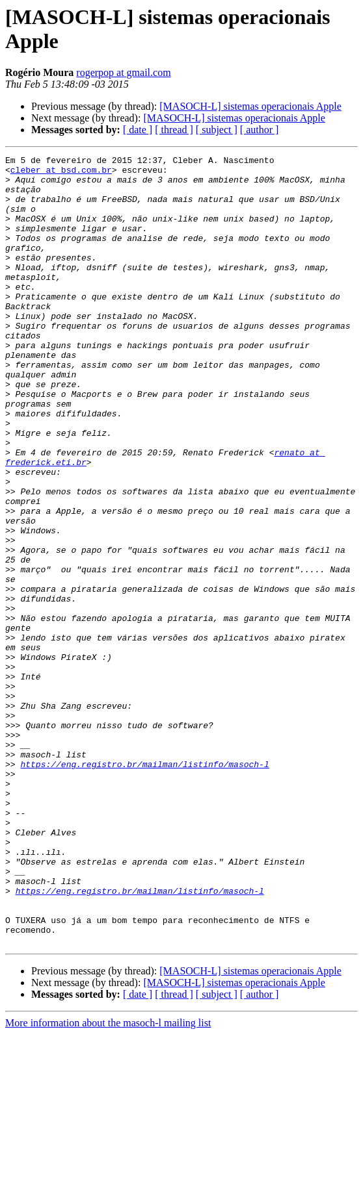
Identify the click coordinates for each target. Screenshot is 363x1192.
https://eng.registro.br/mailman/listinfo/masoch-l (144, 887)
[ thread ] (174, 129)
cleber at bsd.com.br (61, 173)
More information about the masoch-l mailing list (108, 1180)
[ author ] (259, 129)
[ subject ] (216, 129)
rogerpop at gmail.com (123, 72)
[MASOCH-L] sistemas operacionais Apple (250, 106)
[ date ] (137, 129)
